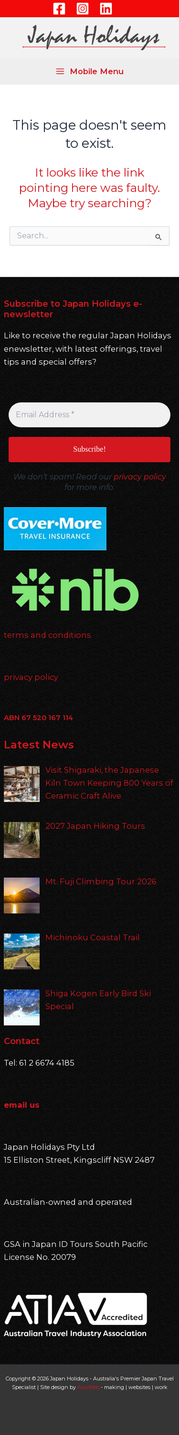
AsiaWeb (88, 1387)
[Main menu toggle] (89, 71)
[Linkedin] (106, 8)
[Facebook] (59, 8)
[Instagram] (82, 8)
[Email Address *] (89, 414)
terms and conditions (47, 635)
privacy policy (140, 476)
